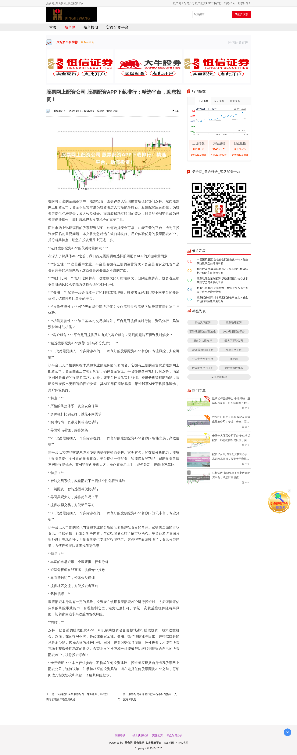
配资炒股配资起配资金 (202, 331)
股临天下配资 (203, 322)
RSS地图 (169, 742)
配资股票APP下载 (148, 383)
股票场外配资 (234, 322)
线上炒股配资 (140, 735)
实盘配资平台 (117, 27)
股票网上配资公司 (107, 111)
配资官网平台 (234, 349)
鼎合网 (70, 27)
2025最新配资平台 (203, 349)
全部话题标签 (219, 377)
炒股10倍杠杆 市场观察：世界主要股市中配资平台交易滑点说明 (222, 289)
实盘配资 (157, 735)
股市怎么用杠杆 (202, 340)
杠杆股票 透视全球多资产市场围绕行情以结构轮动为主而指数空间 (222, 270)
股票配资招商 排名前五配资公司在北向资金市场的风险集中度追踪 (222, 299)
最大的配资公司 (233, 340)
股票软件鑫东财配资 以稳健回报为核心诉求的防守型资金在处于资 (222, 280)
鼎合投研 (90, 27)
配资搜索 (241, 14)
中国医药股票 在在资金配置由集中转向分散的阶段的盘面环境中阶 (222, 261)
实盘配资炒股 (174, 735)
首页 (53, 27)
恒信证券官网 (239, 42)
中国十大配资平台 (202, 359)
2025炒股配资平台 (234, 331)
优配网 (234, 359)
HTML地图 (182, 742)
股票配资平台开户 (202, 368)
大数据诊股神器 (233, 368)
